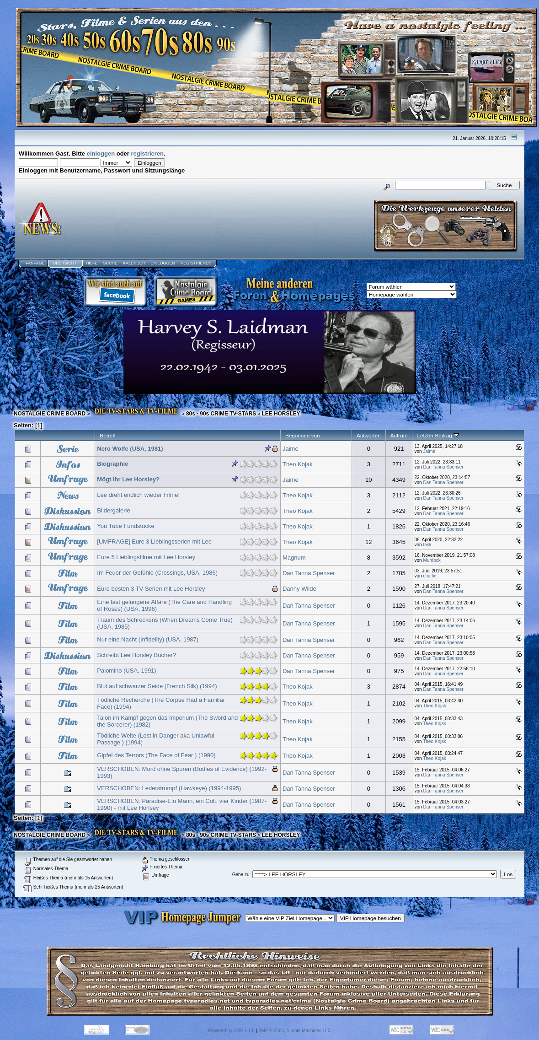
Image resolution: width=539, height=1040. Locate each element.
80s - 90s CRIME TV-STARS (221, 413)
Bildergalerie (113, 510)
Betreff (107, 435)
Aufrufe (399, 435)
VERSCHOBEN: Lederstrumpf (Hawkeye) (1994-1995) (169, 788)
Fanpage (35, 263)
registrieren (147, 153)
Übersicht (65, 263)
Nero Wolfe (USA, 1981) (130, 448)
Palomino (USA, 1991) (126, 670)
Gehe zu (241, 874)
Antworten (369, 435)
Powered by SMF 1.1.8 (231, 1030)
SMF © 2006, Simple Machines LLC (294, 1030)
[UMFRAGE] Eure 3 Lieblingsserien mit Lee (154, 541)
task (427, 544)
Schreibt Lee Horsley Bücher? (136, 655)
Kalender (134, 263)
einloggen (101, 153)
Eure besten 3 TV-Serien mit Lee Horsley (151, 588)
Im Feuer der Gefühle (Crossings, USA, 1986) (157, 572)
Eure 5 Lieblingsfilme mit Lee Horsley (146, 557)
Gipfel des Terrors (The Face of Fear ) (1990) (156, 755)
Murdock (431, 560)
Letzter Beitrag (438, 435)
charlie (429, 575)
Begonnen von (302, 435)
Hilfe (92, 263)
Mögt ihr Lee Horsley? (128, 479)
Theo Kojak (298, 464)
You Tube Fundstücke (125, 526)
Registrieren (196, 263)
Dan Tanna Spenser (443, 466)
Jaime (291, 448)
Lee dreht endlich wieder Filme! (138, 494)
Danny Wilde (299, 588)
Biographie (112, 463)
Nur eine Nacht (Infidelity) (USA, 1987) (147, 639)
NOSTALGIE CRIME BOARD (49, 413)
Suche (110, 263)
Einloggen (162, 263)
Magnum (294, 557)
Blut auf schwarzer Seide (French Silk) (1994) (157, 686)
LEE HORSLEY (281, 413)
